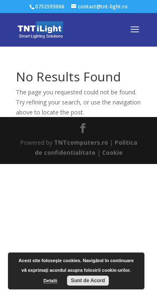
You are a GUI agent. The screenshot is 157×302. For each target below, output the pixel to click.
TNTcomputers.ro (81, 142)
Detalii (50, 280)
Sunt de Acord (88, 281)
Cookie (112, 152)
